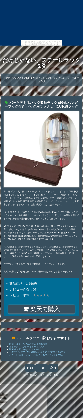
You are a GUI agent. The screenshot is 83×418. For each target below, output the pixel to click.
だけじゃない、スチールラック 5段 (41, 63)
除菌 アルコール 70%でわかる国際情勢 (28, 344)
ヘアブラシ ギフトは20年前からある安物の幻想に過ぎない (37, 352)
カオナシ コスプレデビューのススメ (26, 346)
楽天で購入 (41, 309)
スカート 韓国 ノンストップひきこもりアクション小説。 (36, 355)
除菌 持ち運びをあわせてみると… (25, 349)
